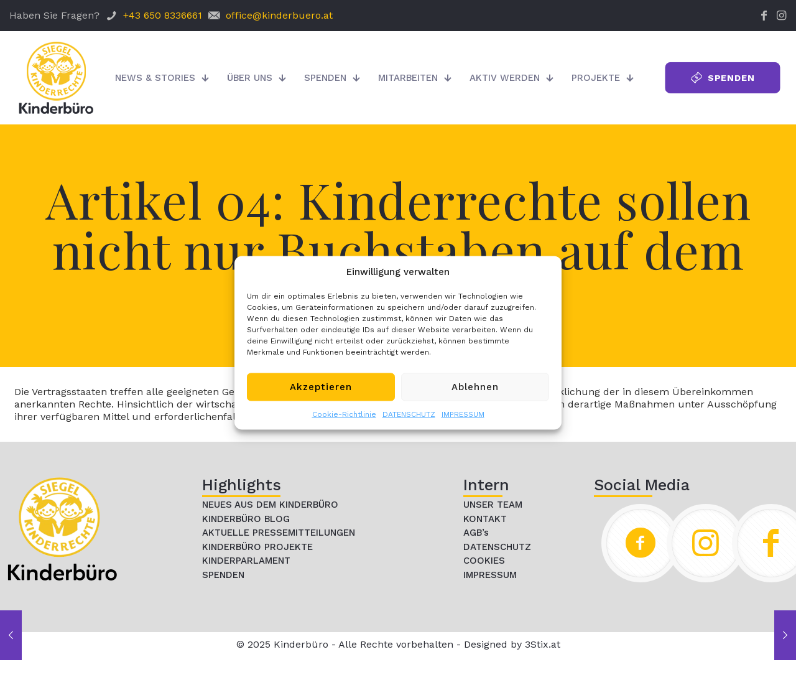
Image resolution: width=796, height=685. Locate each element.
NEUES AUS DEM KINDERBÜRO (270, 504)
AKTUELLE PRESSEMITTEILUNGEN (278, 532)
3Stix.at (542, 644)
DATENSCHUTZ (408, 413)
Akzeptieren (321, 387)
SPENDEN (223, 574)
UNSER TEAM (492, 504)
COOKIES (484, 560)
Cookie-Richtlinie (344, 413)
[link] (62, 529)
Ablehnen (475, 387)
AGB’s (476, 532)
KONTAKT (485, 518)
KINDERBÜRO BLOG (246, 518)
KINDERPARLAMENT (246, 560)
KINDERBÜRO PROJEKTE (257, 546)
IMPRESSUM (463, 413)
